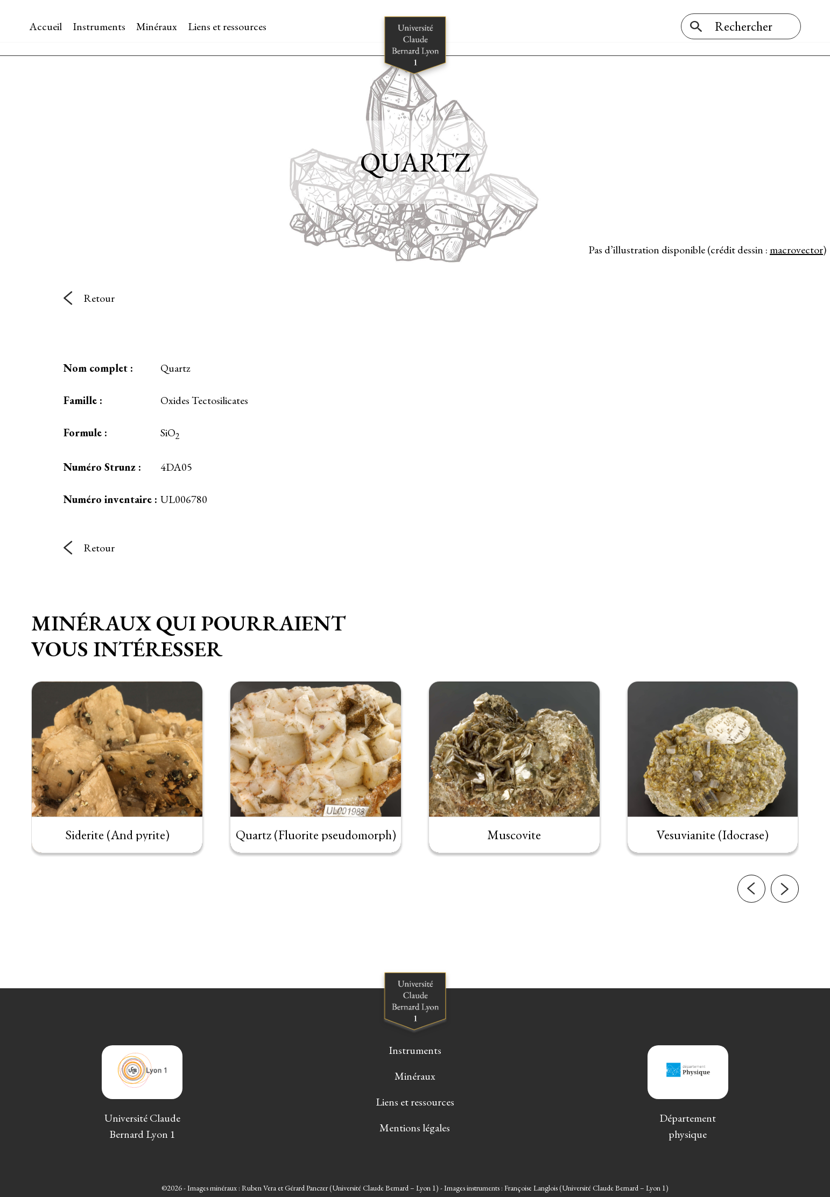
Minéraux (158, 26)
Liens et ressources (229, 26)
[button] (751, 938)
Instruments (101, 26)
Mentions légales (414, 1125)
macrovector (796, 247)
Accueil (47, 26)
